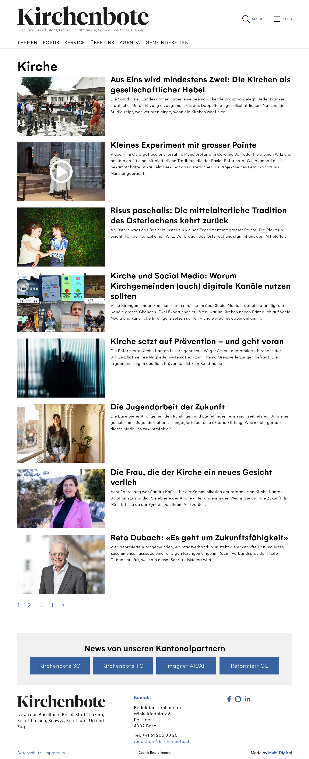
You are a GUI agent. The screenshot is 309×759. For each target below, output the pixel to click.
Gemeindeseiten (167, 42)
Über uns (102, 42)
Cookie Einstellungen (154, 753)
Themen (27, 42)
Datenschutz (29, 752)
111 (52, 605)
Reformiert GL (249, 665)
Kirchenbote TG (123, 665)
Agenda (130, 42)
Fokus (51, 42)
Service (74, 42)
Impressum (54, 752)
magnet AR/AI (186, 665)
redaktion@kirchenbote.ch (162, 741)
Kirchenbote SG (60, 665)
